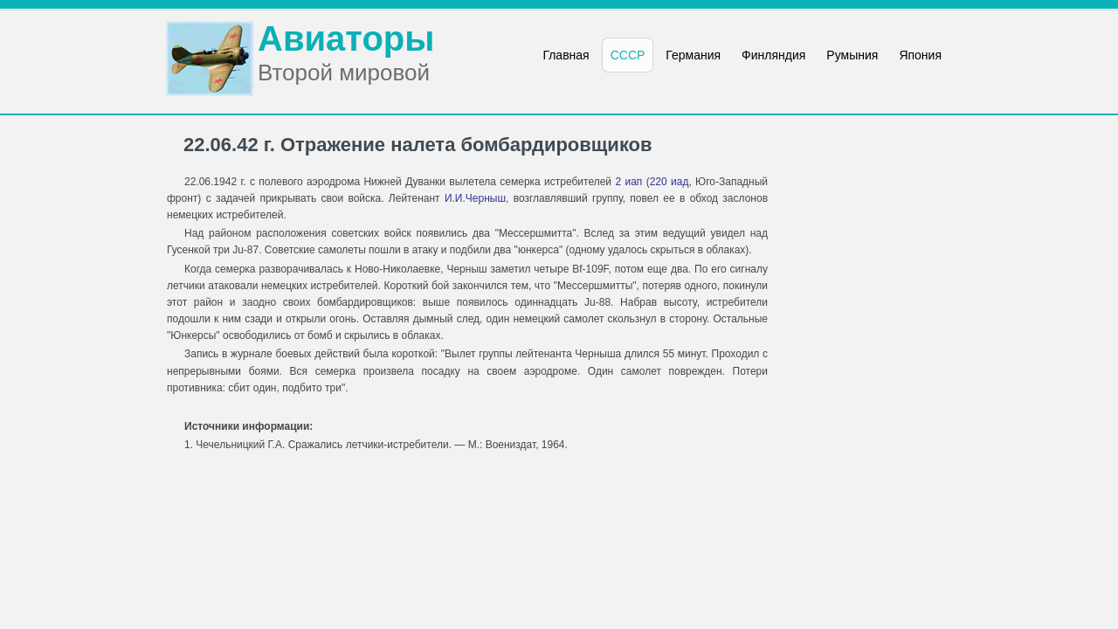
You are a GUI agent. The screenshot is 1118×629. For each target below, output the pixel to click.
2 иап (628, 182)
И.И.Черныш (475, 198)
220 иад (669, 182)
